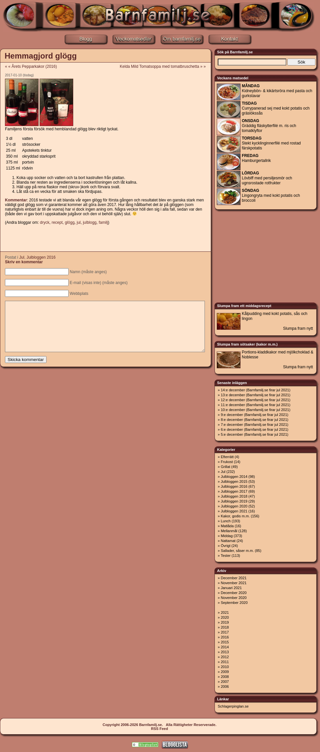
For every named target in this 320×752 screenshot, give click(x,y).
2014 (225, 647)
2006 (225, 686)
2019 (225, 622)
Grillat (225, 467)
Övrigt (225, 546)
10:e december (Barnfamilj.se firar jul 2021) (255, 410)
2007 (225, 682)
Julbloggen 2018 (234, 496)
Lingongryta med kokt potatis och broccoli (271, 195)
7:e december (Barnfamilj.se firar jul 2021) (254, 425)
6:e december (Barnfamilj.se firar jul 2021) (254, 429)
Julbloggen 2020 (234, 506)
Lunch (226, 521)
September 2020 (234, 603)
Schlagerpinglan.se (233, 706)
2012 (225, 657)
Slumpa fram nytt (298, 328)
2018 (225, 627)
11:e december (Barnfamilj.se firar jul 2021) (255, 405)
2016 (225, 637)
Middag (227, 536)
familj (103, 222)
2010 (225, 667)
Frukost (227, 462)
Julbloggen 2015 (234, 481)
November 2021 (233, 583)
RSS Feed (159, 729)
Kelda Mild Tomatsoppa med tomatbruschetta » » (165, 66)
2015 (225, 642)
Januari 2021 (231, 588)
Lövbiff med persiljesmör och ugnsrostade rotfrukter (267, 178)
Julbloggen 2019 (234, 501)
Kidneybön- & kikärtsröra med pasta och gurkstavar (277, 91)
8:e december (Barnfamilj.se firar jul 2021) (254, 420)
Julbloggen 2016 (40, 257)
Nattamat (228, 541)
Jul (21, 257)
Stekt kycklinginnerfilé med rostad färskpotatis (271, 143)
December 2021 (233, 578)
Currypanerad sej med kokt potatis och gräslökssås (275, 108)
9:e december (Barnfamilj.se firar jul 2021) (254, 415)
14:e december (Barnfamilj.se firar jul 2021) (255, 390)
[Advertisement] (105, 238)
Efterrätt (227, 457)
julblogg (89, 222)
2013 (225, 652)
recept (56, 222)
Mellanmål (229, 531)
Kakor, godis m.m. (235, 516)
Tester (226, 556)
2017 (225, 632)
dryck (44, 222)
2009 (225, 672)
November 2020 (233, 598)
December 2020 (233, 593)
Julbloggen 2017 (234, 491)
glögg (69, 222)
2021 (225, 612)
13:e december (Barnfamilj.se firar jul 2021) (255, 395)
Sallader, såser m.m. (237, 551)
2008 (225, 677)
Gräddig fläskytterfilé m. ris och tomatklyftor (269, 125)
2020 (225, 617)
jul (78, 222)
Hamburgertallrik (256, 158)
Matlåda (227, 526)
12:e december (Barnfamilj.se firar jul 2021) (255, 400)
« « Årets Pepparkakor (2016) (31, 66)
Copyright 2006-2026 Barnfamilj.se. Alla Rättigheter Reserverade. (159, 725)
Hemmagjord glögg (41, 55)
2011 (225, 662)
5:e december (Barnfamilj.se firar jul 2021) (254, 434)
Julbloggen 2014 (234, 477)
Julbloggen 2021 (234, 511)
